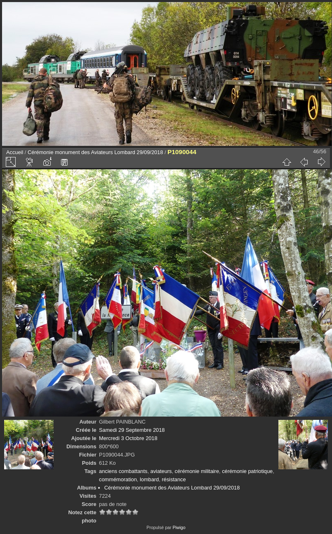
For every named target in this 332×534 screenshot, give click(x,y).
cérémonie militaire (197, 471)
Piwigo (178, 527)
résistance (174, 479)
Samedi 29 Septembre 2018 (132, 430)
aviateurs (161, 471)
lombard (149, 479)
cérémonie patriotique (247, 471)
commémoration (118, 479)
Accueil (14, 152)
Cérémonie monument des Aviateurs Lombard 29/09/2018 (95, 152)
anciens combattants (123, 471)
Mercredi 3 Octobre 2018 (128, 438)
